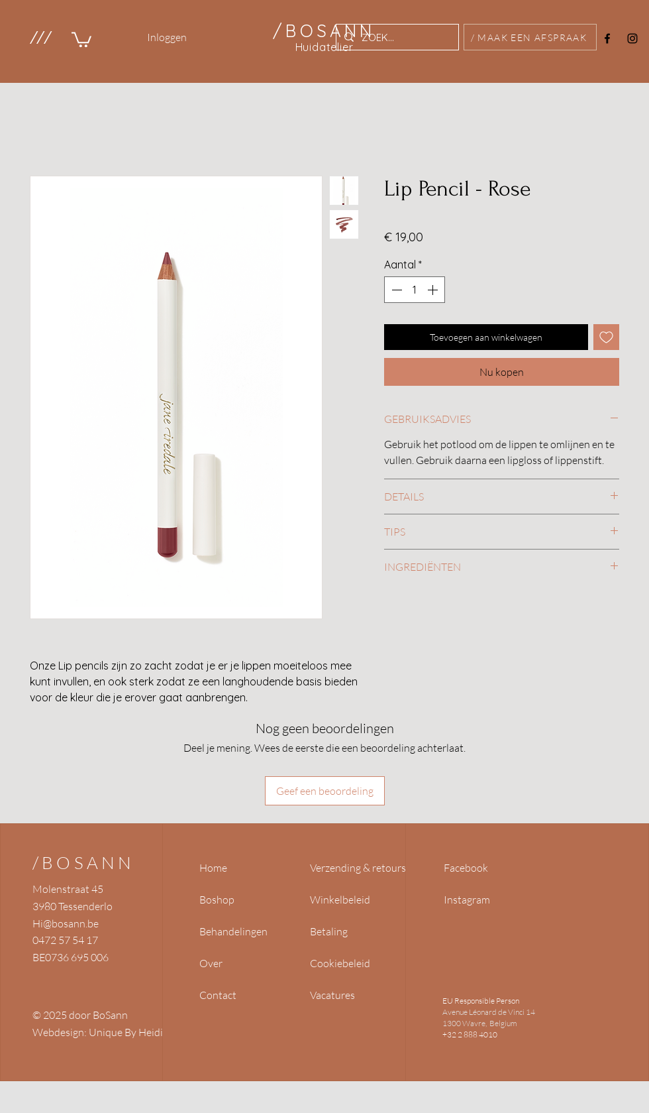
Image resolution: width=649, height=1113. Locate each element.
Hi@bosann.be (65, 923)
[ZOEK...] (396, 37)
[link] (81, 38)
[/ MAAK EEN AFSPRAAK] (530, 37)
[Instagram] (632, 38)
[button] (40, 37)
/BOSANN (83, 862)
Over (211, 963)
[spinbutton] (414, 289)
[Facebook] (607, 38)
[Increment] (433, 289)
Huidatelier (324, 47)
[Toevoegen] (606, 337)
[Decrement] (395, 289)
